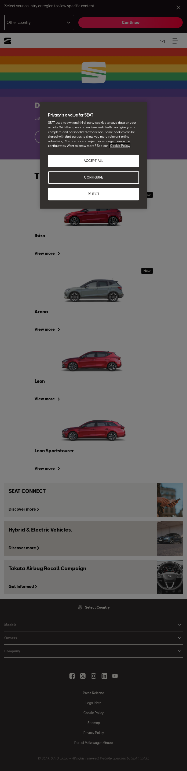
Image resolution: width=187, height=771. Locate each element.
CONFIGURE (93, 177)
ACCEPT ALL (93, 160)
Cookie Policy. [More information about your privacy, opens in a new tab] (120, 145)
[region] (93, 155)
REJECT (93, 194)
